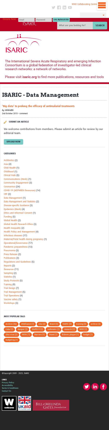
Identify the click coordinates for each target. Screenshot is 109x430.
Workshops (9, 303)
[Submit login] (61, 20)
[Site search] (75, 25)
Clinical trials (10, 175)
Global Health (10, 220)
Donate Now (9, 19)
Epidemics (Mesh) (12, 209)
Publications (10, 258)
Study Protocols (11, 281)
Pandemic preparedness (16, 247)
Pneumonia (9, 250)
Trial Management (13, 292)
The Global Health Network (27, 3)
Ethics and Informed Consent (18, 213)
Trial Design (9, 288)
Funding (8, 217)
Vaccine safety (11, 299)
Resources (9, 269)
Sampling (8, 273)
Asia (6, 164)
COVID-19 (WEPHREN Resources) (19, 190)
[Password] (43, 20)
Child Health (10, 168)
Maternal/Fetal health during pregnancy (23, 239)
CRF (5, 194)
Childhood (9, 172)
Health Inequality (12, 228)
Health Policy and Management (19, 232)
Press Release (10, 254)
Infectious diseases (13, 235)
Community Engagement (16, 183)
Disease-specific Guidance (16, 205)
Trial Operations (11, 296)
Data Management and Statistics (19, 201)
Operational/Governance (16, 243)
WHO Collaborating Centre (84, 4)
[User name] (26, 20)
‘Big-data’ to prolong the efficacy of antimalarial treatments (38, 106)
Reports (7, 266)
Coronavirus (9, 187)
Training (8, 284)
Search (99, 25)
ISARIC (29, 23)
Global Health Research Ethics (18, 224)
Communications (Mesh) (16, 179)
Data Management (13, 198)
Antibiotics (9, 160)
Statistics (8, 277)
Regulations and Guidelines (17, 262)
